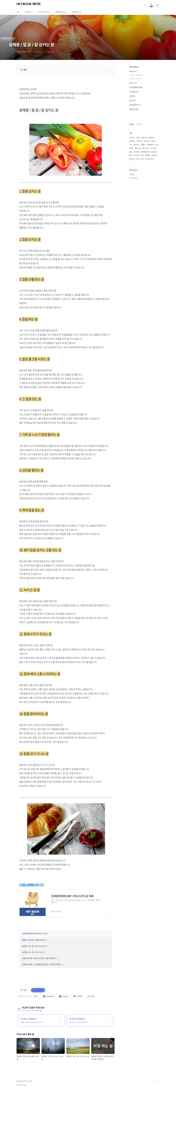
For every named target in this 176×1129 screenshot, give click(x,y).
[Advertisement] (65, 942)
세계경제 (154, 155)
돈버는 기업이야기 (136, 75)
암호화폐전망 (145, 152)
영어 (142, 155)
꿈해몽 (147, 155)
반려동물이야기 (134, 105)
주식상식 (147, 141)
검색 (145, 5)
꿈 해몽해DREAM (28, 972)
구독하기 (38, 1029)
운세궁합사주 (76, 12)
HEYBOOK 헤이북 (29, 4)
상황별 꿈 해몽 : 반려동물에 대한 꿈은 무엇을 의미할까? (41, 1003)
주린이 (153, 141)
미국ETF (132, 159)
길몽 (130, 152)
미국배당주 (150, 145)
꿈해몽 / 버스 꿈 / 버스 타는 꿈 (33, 991)
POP (142, 159)
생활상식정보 (134, 109)
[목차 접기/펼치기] (109, 70)
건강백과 (132, 96)
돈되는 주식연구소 (136, 79)
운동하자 (132, 101)
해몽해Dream (60, 12)
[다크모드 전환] (157, 5)
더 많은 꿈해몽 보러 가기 (31, 884)
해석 (156, 145)
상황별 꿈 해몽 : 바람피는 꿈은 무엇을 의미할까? (39, 997)
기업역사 (151, 138)
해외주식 (136, 145)
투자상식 (136, 155)
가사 (130, 145)
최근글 (131, 124)
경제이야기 (133, 71)
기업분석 (144, 138)
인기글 (139, 124)
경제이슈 (132, 141)
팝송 (130, 155)
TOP (157, 1120)
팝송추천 (138, 148)
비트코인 (154, 152)
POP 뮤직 (133, 83)
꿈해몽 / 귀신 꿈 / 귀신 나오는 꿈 (33, 985)
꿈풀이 (143, 145)
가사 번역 (153, 148)
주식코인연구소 (43, 12)
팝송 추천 (145, 148)
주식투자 (139, 141)
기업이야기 (28, 12)
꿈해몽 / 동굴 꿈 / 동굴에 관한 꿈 (33, 978)
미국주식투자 (149, 159)
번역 (137, 138)
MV (137, 159)
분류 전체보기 (134, 67)
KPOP (131, 148)
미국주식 (132, 138)
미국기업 (136, 152)
